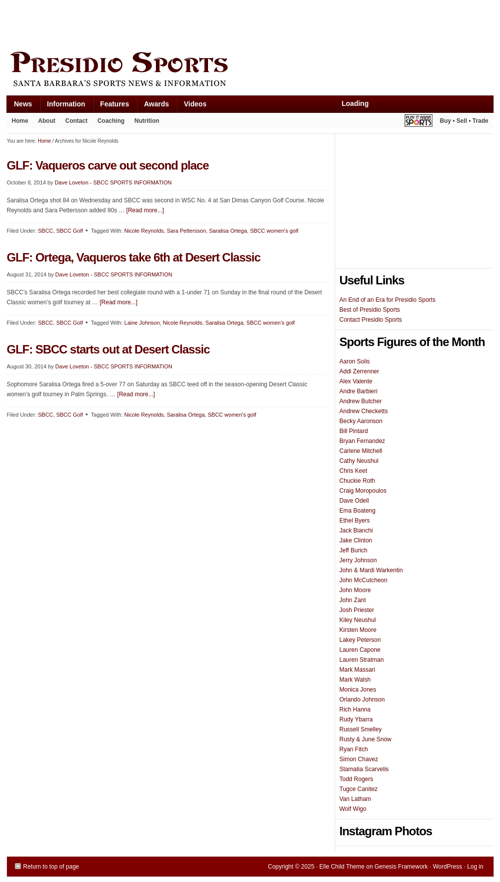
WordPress (447, 866)
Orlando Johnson (362, 699)
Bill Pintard (354, 431)
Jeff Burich (353, 550)
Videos (195, 104)
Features (111, 106)
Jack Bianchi (356, 530)
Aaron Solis (355, 361)
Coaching (111, 120)
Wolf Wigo (353, 808)
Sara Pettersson (186, 231)
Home (20, 120)
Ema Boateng (358, 510)
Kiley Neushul (358, 620)
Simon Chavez (359, 759)
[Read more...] (145, 210)
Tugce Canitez (359, 789)
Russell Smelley (361, 729)
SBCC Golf (69, 231)
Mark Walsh (355, 679)
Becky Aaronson (361, 421)
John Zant (353, 600)
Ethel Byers (355, 520)
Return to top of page (51, 866)
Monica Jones (358, 689)
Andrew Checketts (364, 411)
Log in (475, 866)
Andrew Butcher (361, 401)
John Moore (355, 590)
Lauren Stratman (362, 659)
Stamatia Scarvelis (364, 769)
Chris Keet (353, 470)
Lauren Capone (360, 649)
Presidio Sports (250, 70)
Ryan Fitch (354, 749)
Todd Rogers (356, 779)
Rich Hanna (355, 709)
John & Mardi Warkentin (371, 570)
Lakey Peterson (360, 639)
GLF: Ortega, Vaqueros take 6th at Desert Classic (134, 257)
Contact (77, 120)
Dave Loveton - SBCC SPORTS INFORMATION (113, 182)
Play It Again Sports (418, 122)
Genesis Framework (401, 866)
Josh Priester (357, 610)
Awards (153, 106)
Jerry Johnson (358, 560)
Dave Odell (354, 500)
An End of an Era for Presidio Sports (387, 299)
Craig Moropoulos (363, 490)
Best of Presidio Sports (370, 309)
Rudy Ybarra (356, 719)
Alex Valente (356, 381)
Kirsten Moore (358, 629)
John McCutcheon (364, 580)
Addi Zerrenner (359, 371)
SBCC (45, 231)
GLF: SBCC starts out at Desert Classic (108, 349)
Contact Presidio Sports (371, 319)
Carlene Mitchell (361, 450)
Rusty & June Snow (366, 739)
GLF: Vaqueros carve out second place (108, 165)
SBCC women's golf (274, 231)
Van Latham (355, 798)
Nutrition (147, 120)
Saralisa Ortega (228, 231)
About (44, 122)
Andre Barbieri (359, 391)
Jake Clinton (356, 540)
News (19, 106)
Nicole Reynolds (143, 231)
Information (62, 106)
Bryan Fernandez (362, 441)
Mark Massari (357, 669)
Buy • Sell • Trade (464, 120)
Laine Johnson (142, 323)
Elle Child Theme (341, 866)
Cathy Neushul (359, 460)
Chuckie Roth (357, 480)
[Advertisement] (187, 23)
